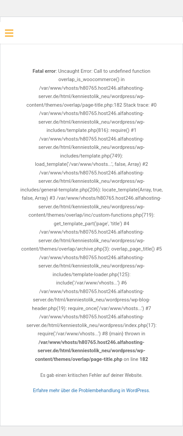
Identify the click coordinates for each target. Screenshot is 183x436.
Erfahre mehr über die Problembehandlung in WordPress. (91, 390)
